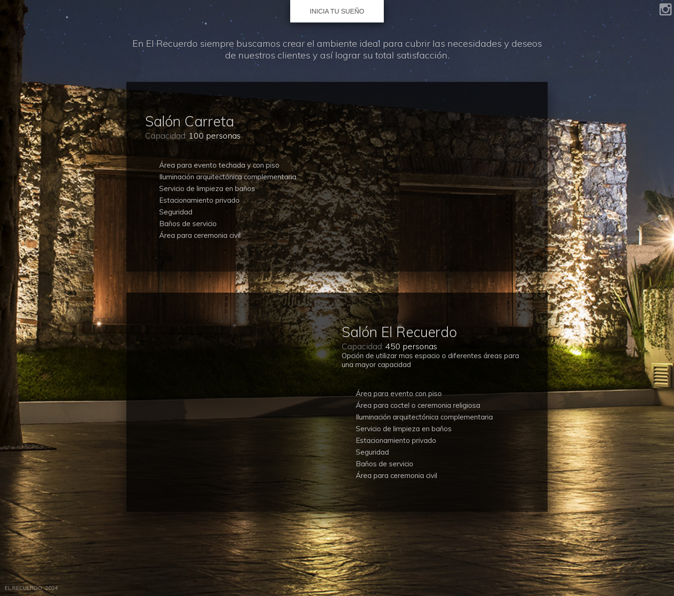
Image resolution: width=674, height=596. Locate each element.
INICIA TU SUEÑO (337, 11)
